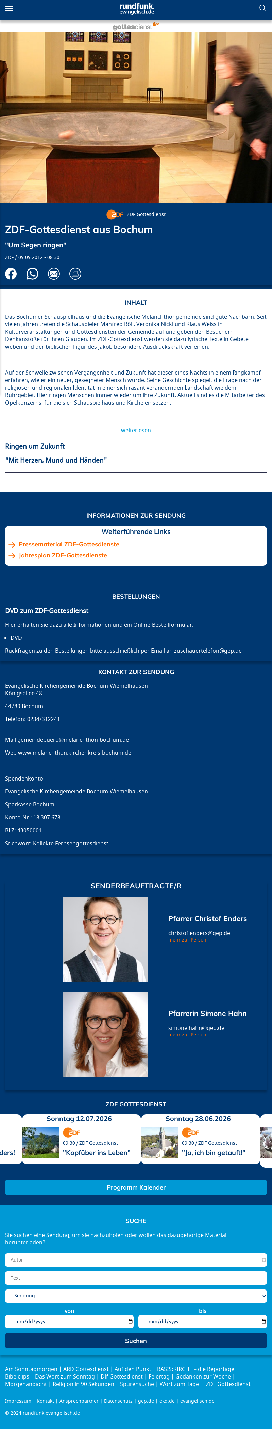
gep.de (146, 1401)
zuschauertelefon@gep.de (208, 651)
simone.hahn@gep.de (196, 1028)
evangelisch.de (197, 1401)
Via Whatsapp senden (32, 274)
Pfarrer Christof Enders (207, 918)
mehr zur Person (187, 940)
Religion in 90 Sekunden (83, 1384)
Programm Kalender (136, 1187)
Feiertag (159, 1377)
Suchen (263, 8)
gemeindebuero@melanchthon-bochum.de (73, 740)
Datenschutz (118, 1401)
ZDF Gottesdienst (146, 214)
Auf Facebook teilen (11, 274)
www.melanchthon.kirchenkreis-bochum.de (74, 753)
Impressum (18, 1401)
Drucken (75, 274)
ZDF (9, 257)
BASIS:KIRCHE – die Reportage (195, 1369)
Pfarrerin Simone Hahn (207, 1013)
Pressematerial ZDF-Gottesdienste (69, 544)
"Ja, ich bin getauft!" (213, 1152)
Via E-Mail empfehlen (54, 274)
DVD (16, 638)
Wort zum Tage (180, 1384)
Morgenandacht (26, 1384)
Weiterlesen (136, 430)
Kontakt (45, 1401)
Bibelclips (17, 1377)
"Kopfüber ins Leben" (97, 1152)
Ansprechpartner (79, 1401)
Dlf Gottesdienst (122, 1377)
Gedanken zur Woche (203, 1377)
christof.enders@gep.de (199, 933)
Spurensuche (137, 1384)
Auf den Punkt (133, 1369)
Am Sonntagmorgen (31, 1369)
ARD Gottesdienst (86, 1369)
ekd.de (167, 1401)
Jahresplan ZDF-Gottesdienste (63, 555)
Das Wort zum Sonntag (65, 1377)
